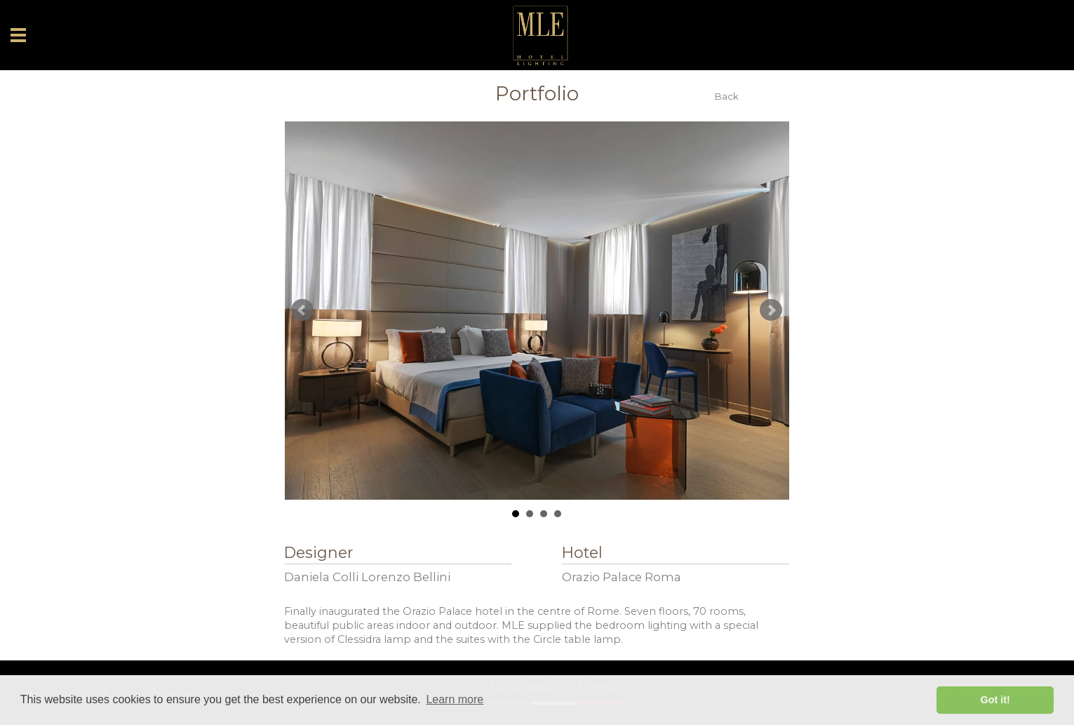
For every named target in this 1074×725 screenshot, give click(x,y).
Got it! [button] (995, 699)
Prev (302, 310)
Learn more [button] (454, 699)
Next (771, 310)
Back (727, 96)
